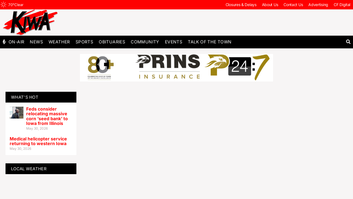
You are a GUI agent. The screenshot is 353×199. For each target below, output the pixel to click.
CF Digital (342, 4)
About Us (270, 4)
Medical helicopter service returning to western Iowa (38, 141)
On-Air (16, 41)
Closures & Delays (241, 4)
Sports (84, 41)
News (36, 41)
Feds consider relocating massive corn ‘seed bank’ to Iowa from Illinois (47, 116)
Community (145, 41)
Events (173, 41)
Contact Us (293, 4)
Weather (59, 41)
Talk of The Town (209, 41)
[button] (348, 42)
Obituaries (112, 41)
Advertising (318, 4)
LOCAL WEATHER (29, 168)
